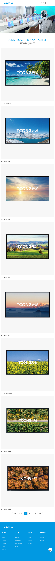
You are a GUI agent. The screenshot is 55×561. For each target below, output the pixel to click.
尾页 (40, 513)
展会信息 (42, 537)
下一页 (34, 513)
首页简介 (17, 537)
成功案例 (17, 546)
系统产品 (4, 549)
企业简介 (4, 537)
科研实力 (4, 546)
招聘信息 (42, 540)
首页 (15, 513)
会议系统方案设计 (19, 543)
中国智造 (4, 540)
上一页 (20, 513)
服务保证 (30, 543)
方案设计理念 (18, 540)
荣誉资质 (4, 543)
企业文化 (30, 540)
